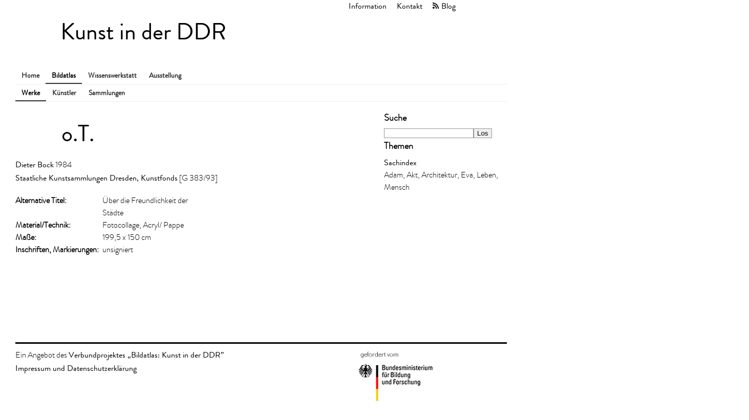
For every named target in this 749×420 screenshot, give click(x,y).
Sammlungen (107, 93)
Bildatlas (64, 75)
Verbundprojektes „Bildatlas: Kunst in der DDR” (146, 355)
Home (30, 75)
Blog (448, 6)
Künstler (64, 93)
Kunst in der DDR (143, 32)
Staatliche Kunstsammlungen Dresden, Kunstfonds (96, 178)
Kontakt (409, 6)
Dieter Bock (34, 164)
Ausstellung (165, 75)
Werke (31, 93)
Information (368, 6)
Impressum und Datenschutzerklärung (76, 368)
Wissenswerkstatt (112, 75)
